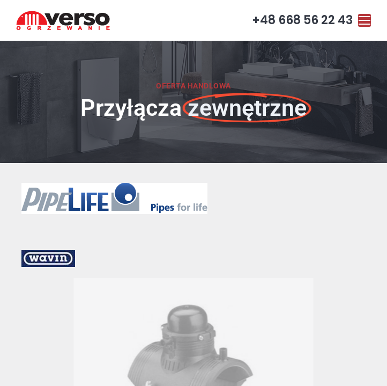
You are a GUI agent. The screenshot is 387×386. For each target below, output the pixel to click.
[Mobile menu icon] (364, 20)
